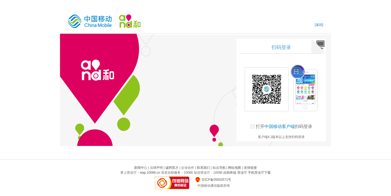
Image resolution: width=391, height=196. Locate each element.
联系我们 (203, 168)
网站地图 (234, 168)
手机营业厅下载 (259, 172)
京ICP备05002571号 (216, 180)
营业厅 (242, 172)
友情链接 (250, 168)
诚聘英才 (171, 168)
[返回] (319, 25)
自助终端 (229, 172)
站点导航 (219, 168)
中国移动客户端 (279, 126)
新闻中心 (140, 168)
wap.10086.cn (150, 172)
